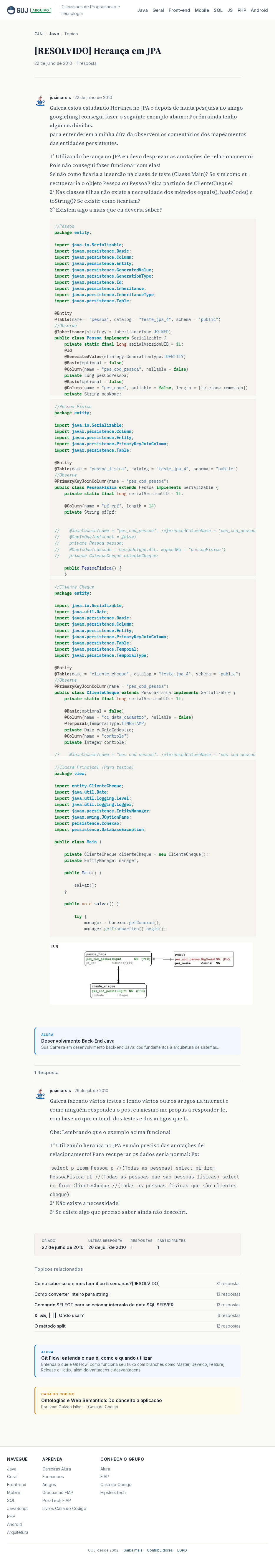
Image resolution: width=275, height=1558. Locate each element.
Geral (158, 10)
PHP (242, 10)
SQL (218, 10)
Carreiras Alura (56, 1469)
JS (230, 10)
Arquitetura (17, 1532)
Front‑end (179, 10)
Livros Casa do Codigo (64, 1508)
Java (142, 10)
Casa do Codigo (116, 1484)
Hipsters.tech (113, 1492)
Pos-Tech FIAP (56, 1500)
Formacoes (53, 1476)
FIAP (104, 1476)
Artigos (49, 1484)
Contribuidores (160, 1550)
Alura (105, 1469)
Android (259, 10)
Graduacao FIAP (57, 1492)
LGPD (182, 1550)
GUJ (39, 34)
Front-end (16, 1484)
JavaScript (17, 1508)
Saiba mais (133, 1550)
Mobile (202, 10)
